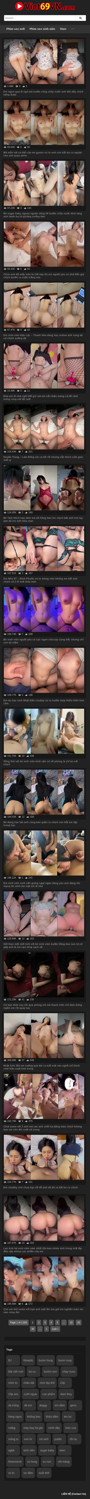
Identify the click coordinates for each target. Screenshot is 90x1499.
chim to (12, 1382)
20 (78, 1322)
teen (62, 1450)
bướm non (50, 1371)
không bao (33, 1416)
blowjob (28, 1360)
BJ (10, 1360)
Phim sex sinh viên (42, 29)
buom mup (65, 1360)
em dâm (60, 1405)
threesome (15, 1461)
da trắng (13, 1405)
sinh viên (29, 1450)
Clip (62, 1382)
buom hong (46, 1360)
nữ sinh (43, 1439)
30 (32, 1329)
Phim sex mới (15, 29)
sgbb (11, 1450)
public (58, 1439)
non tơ (28, 1439)
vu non (47, 1461)
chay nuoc (69, 1371)
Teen (63, 29)
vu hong (32, 1461)
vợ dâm (28, 1472)
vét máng (64, 1461)
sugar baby (47, 1450)
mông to (13, 1439)
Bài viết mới (15, 1371)
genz (73, 1405)
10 (71, 1322)
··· (73, 29)
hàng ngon (15, 1416)
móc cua (70, 1427)
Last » (55, 1329)
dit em (28, 1405)
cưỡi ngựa (30, 1394)
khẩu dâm (52, 1416)
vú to (11, 1472)
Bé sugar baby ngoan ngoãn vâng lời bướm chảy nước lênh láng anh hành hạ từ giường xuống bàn (42, 215)
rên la (73, 1439)
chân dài (28, 1382)
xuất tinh (44, 1472)
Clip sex (13, 1394)
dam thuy (66, 1394)
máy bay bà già (33, 1427)
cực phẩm (48, 1394)
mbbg (11, 1427)
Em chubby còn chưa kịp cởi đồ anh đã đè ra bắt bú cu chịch (40, 1187)
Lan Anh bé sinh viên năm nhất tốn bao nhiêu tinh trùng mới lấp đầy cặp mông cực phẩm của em (42, 1250)
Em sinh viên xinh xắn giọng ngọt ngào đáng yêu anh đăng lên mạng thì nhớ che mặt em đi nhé (41, 885)
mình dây (54, 1427)
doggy (43, 1405)
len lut (67, 1416)
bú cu (32, 1371)
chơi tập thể (47, 1382)
